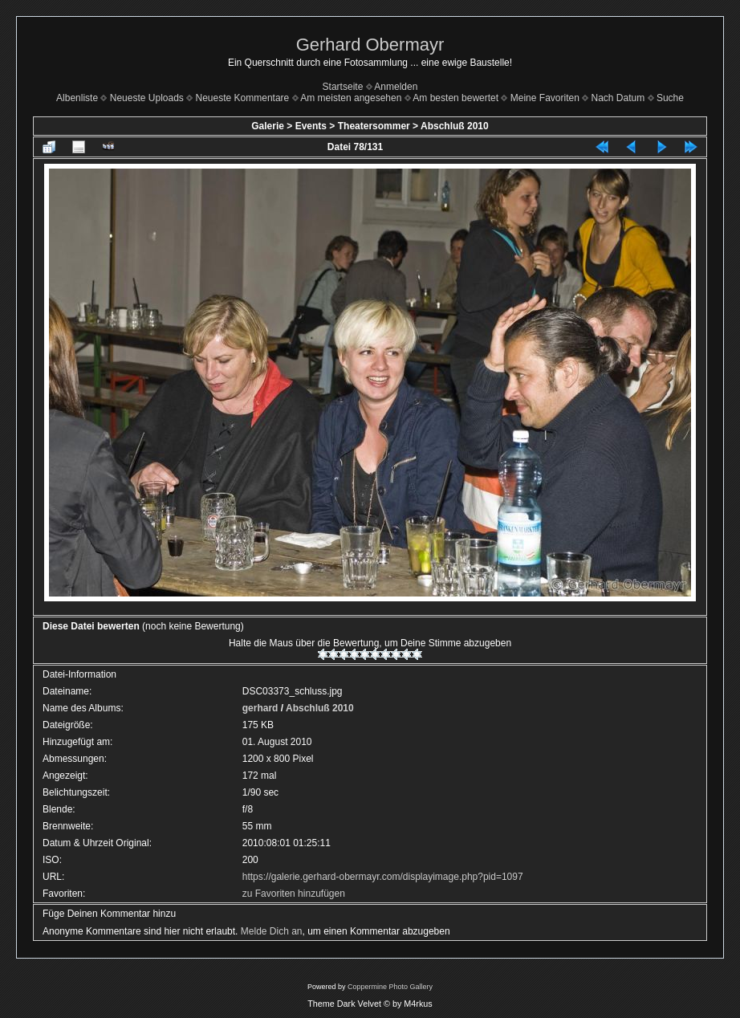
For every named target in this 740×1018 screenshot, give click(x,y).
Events (311, 126)
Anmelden (395, 86)
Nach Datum (618, 98)
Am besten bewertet (455, 98)
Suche (670, 98)
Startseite (343, 86)
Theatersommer (374, 126)
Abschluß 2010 (455, 126)
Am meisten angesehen (350, 98)
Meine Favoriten (544, 98)
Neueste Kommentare (243, 98)
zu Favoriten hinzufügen (293, 893)
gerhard (260, 708)
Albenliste (77, 98)
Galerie (267, 126)
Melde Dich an (272, 931)
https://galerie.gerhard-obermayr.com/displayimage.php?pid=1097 (382, 876)
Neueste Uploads (147, 98)
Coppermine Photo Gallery (390, 987)
